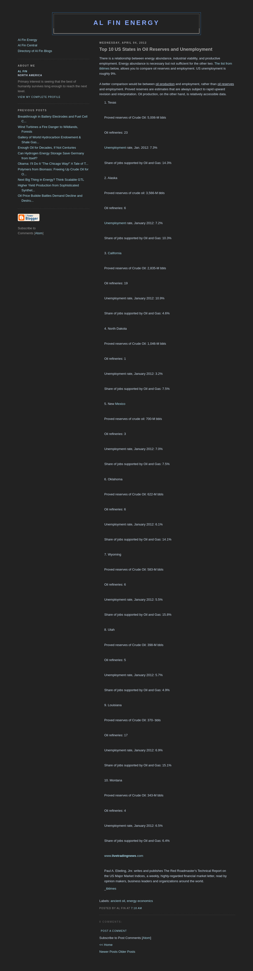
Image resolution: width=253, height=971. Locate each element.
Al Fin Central (27, 45)
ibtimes (111, 888)
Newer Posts (108, 951)
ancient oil (118, 901)
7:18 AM (136, 908)
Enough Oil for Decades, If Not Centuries (47, 147)
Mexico (120, 404)
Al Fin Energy (126, 22)
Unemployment (115, 147)
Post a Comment (114, 931)
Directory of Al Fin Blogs (35, 51)
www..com (123, 856)
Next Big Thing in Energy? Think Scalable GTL (51, 179)
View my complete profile (39, 97)
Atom (146, 938)
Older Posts (126, 951)
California (114, 253)
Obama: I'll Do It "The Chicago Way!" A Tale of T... (53, 163)
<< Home (105, 945)
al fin (22, 71)
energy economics (140, 901)
